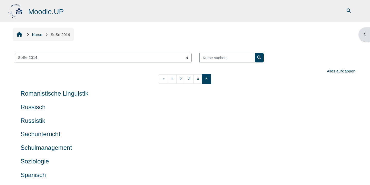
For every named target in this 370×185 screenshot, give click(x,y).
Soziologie (35, 161)
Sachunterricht (40, 134)
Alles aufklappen (341, 71)
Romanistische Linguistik (54, 93)
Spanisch (33, 174)
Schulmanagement (46, 147)
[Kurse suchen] (227, 57)
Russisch (33, 107)
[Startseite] (15, 10)
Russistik (33, 120)
